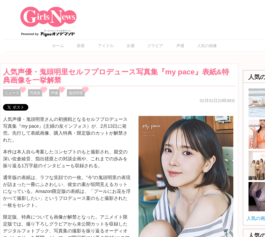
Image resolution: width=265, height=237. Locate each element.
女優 (130, 45)
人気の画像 (207, 45)
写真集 (35, 93)
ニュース (12, 93)
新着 (81, 45)
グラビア (155, 45)
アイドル (106, 45)
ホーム (58, 45)
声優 (180, 45)
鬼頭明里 (76, 93)
